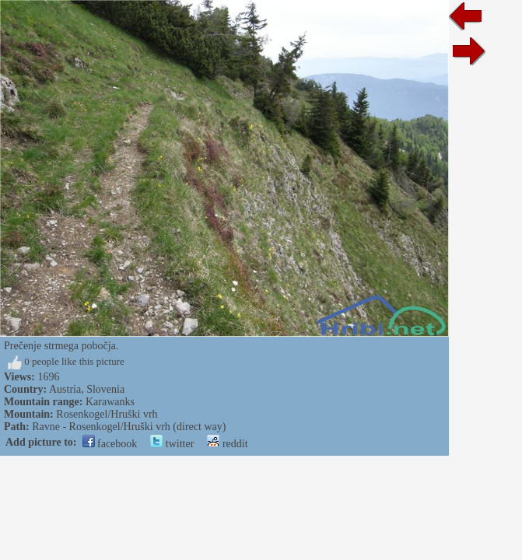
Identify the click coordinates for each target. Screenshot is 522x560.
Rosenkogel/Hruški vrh (106, 414)
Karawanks (110, 402)
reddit (227, 444)
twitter (172, 444)
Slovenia (105, 389)
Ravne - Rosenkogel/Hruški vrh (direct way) (129, 426)
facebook (110, 444)
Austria (65, 389)
